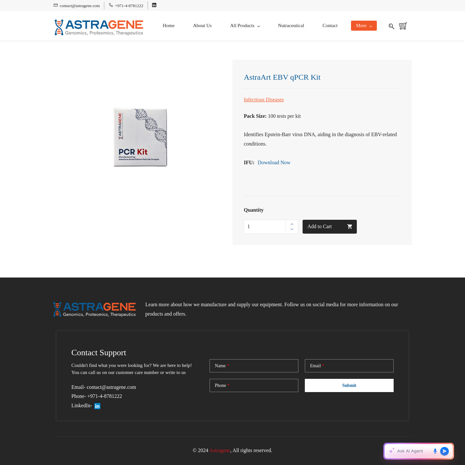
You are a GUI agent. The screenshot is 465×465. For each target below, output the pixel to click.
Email (317, 366)
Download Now (274, 162)
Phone (222, 385)
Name (222, 366)
